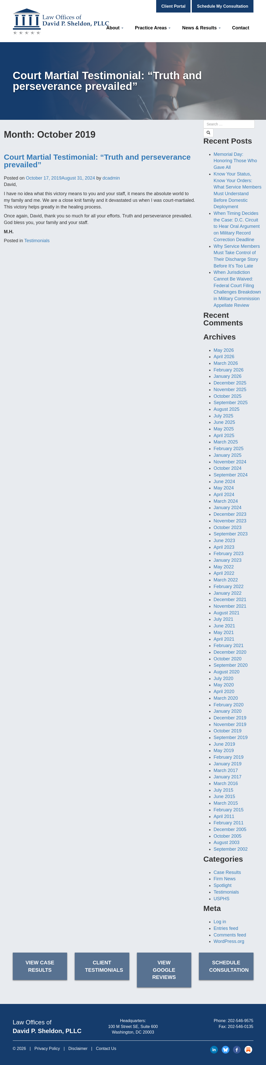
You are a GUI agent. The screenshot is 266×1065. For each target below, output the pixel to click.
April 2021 (224, 639)
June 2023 (224, 540)
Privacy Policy (47, 1048)
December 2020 (230, 652)
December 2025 (230, 382)
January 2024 (227, 507)
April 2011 (224, 816)
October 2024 (227, 468)
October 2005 (227, 836)
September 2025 (231, 402)
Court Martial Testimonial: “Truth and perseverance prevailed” (97, 161)
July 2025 (223, 415)
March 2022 (226, 579)
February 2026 (228, 369)
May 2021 (224, 632)
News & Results (201, 27)
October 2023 (227, 527)
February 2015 (228, 809)
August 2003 (226, 842)
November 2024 (230, 461)
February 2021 (228, 645)
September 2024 (231, 474)
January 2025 (227, 455)
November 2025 (230, 389)
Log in (220, 921)
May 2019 (224, 750)
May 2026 (224, 350)
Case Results (227, 872)
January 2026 (227, 376)
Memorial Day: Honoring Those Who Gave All (235, 161)
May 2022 (224, 566)
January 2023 (227, 560)
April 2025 (224, 435)
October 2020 (227, 658)
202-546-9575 (240, 1021)
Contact (240, 27)
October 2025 (227, 396)
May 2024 (224, 487)
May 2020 (224, 684)
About (114, 27)
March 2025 (226, 441)
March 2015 (226, 803)
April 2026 (224, 356)
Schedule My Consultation (222, 6)
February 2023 (228, 553)
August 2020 (226, 671)
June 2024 (224, 481)
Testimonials (37, 240)
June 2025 (224, 422)
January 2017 (227, 776)
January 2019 (227, 763)
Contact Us (106, 1048)
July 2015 (223, 790)
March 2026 (226, 363)
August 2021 (226, 612)
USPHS (221, 898)
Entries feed (226, 928)
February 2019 (228, 757)
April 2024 (224, 494)
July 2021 (223, 619)
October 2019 (227, 730)
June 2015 (224, 796)
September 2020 (231, 665)
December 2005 (230, 829)
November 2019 (230, 724)
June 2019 (224, 744)
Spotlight (222, 885)
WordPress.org (229, 941)
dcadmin (111, 178)
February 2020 (228, 704)
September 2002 (231, 849)
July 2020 (223, 678)
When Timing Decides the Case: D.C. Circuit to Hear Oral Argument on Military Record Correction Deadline (237, 226)
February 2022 (228, 586)
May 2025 (224, 428)
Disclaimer (78, 1048)
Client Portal (173, 6)
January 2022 (227, 593)
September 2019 (231, 737)
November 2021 (230, 606)
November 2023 (230, 520)
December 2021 (230, 599)
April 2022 (224, 573)
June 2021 (224, 625)
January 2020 (227, 711)
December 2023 (230, 514)
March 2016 (226, 783)
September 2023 (231, 533)
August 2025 (226, 409)
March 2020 (226, 698)
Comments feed (230, 935)
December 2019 (230, 717)
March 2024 (226, 501)
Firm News (225, 878)
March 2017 (226, 770)
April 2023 (224, 547)
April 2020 (224, 691)
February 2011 (228, 822)
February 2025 (228, 448)
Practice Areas (153, 27)
